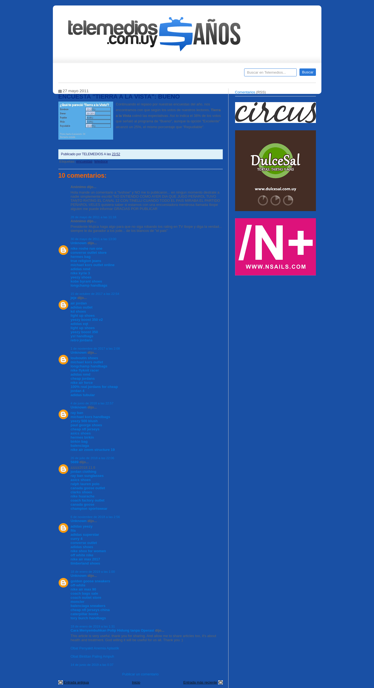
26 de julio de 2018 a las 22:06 (92, 458)
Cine (166, 74)
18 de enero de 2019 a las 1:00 (93, 571)
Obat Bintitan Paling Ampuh (92, 656)
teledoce (101, 161)
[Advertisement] (276, 317)
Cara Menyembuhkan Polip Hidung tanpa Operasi (112, 630)
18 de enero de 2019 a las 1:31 (93, 626)
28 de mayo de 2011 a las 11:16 (93, 217)
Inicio (136, 682)
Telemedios (223, 74)
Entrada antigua (76, 682)
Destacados (80, 74)
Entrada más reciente (200, 682)
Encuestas (189, 74)
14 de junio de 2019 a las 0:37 (92, 664)
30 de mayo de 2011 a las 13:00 (93, 239)
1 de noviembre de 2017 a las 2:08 (95, 348)
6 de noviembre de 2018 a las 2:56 (95, 517)
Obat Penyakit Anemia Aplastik (95, 648)
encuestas (84, 161)
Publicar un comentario (140, 674)
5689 (75, 462)
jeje (74, 298)
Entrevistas (128, 74)
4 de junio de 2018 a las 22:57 (92, 403)
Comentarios (245, 92)
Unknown (79, 243)
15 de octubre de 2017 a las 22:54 (95, 293)
